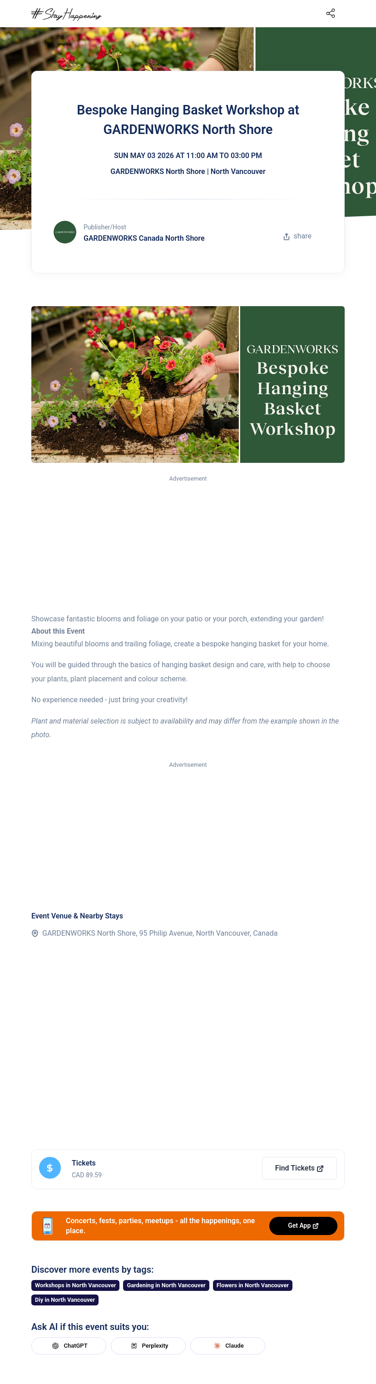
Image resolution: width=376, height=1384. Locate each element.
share (297, 236)
